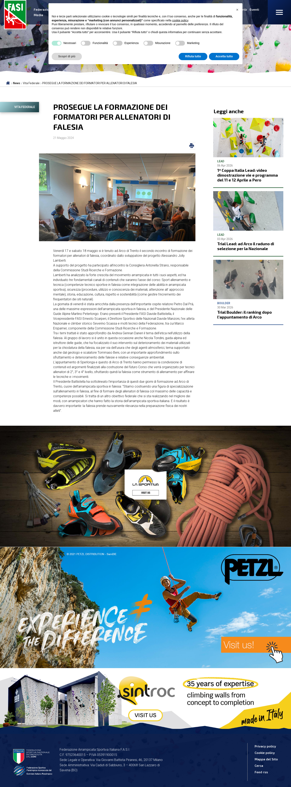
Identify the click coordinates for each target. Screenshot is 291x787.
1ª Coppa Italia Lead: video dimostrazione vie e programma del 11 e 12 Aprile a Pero (247, 175)
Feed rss (261, 772)
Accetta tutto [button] (224, 56)
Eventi (254, 9)
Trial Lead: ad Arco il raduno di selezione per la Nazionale (245, 246)
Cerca (259, 765)
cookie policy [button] (180, 20)
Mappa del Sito (266, 759)
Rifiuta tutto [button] (193, 56)
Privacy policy (265, 746)
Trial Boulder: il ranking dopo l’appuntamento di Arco (244, 314)
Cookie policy (265, 753)
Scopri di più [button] (66, 56)
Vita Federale (24, 107)
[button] (237, 9)
